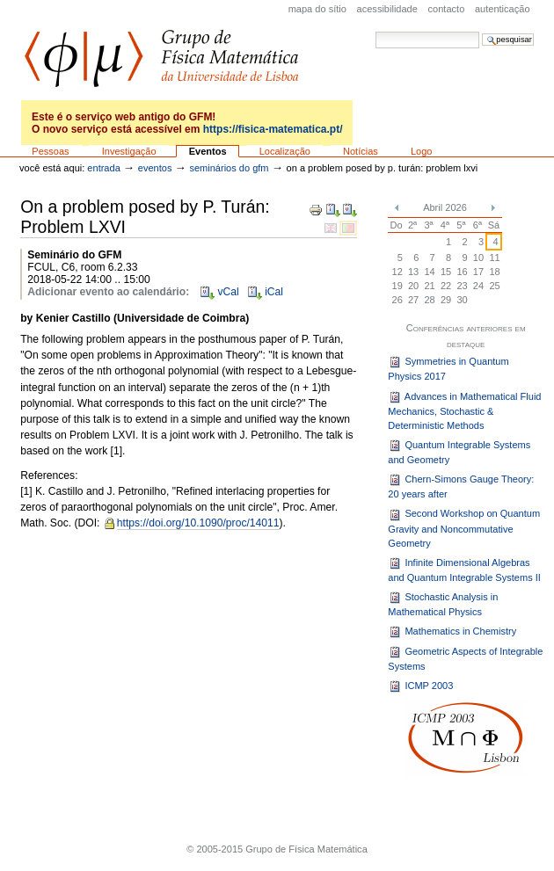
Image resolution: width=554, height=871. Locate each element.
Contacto (446, 9)
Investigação (129, 151)
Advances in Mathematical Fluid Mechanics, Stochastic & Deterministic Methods (464, 411)
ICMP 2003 (420, 686)
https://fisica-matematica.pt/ (273, 129)
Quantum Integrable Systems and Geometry (459, 452)
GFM (161, 58)
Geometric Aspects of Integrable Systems (465, 658)
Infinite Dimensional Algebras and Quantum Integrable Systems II (464, 569)
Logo (422, 151)
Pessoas (50, 151)
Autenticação (502, 9)
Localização (284, 151)
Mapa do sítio (317, 9)
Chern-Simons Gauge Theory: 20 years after (461, 486)
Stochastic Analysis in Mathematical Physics (443, 604)
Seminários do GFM (228, 168)
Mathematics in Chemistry (452, 632)
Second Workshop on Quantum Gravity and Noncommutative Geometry (464, 528)
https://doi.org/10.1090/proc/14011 (198, 523)
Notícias (360, 151)
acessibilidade (387, 9)
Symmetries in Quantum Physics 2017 (448, 368)
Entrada (103, 168)
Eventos (208, 151)
